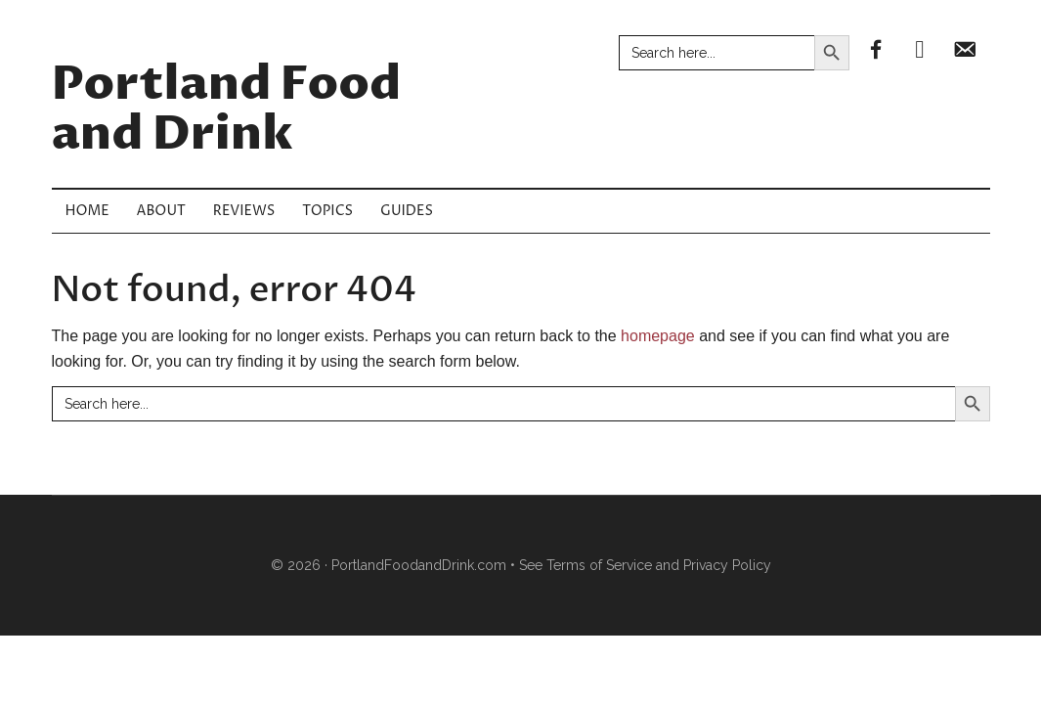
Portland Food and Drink (227, 110)
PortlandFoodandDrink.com (418, 565)
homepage (658, 336)
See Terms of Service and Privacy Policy (645, 565)
